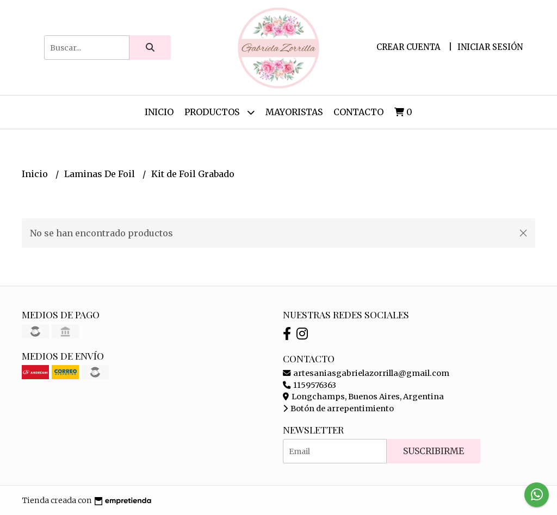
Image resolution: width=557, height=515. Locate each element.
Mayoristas (294, 111)
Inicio (159, 111)
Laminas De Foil (100, 173)
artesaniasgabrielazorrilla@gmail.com (366, 373)
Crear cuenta (408, 47)
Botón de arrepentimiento (338, 408)
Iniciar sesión (490, 47)
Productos (219, 112)
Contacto (358, 111)
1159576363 (309, 385)
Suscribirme (433, 450)
